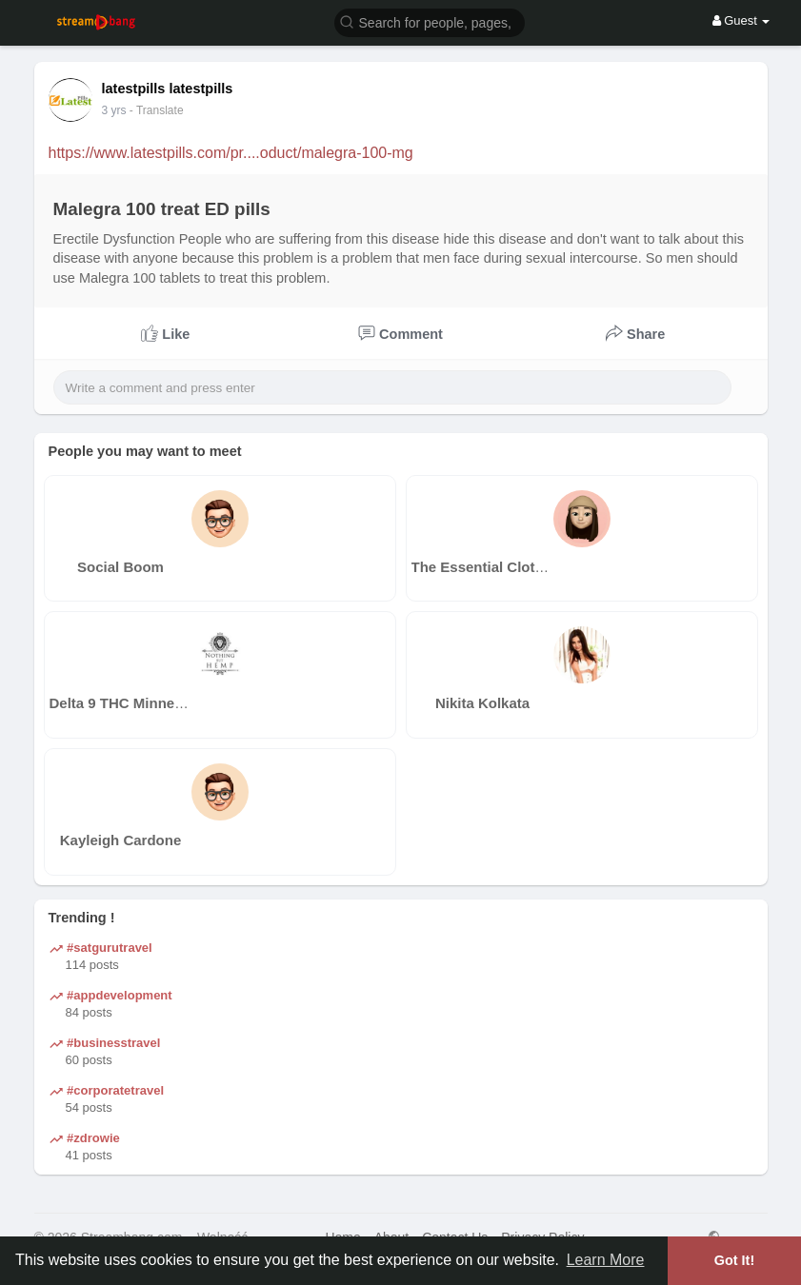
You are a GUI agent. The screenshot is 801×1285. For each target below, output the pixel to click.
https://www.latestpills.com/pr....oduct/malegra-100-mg (231, 153)
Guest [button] (741, 20)
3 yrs (114, 110)
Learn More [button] (606, 1260)
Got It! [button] (734, 1260)
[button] (429, 21)
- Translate (157, 110)
